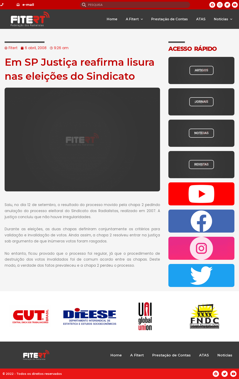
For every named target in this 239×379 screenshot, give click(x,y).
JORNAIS (201, 102)
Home (112, 19)
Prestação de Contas (169, 19)
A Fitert (134, 19)
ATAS (201, 19)
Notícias (223, 19)
